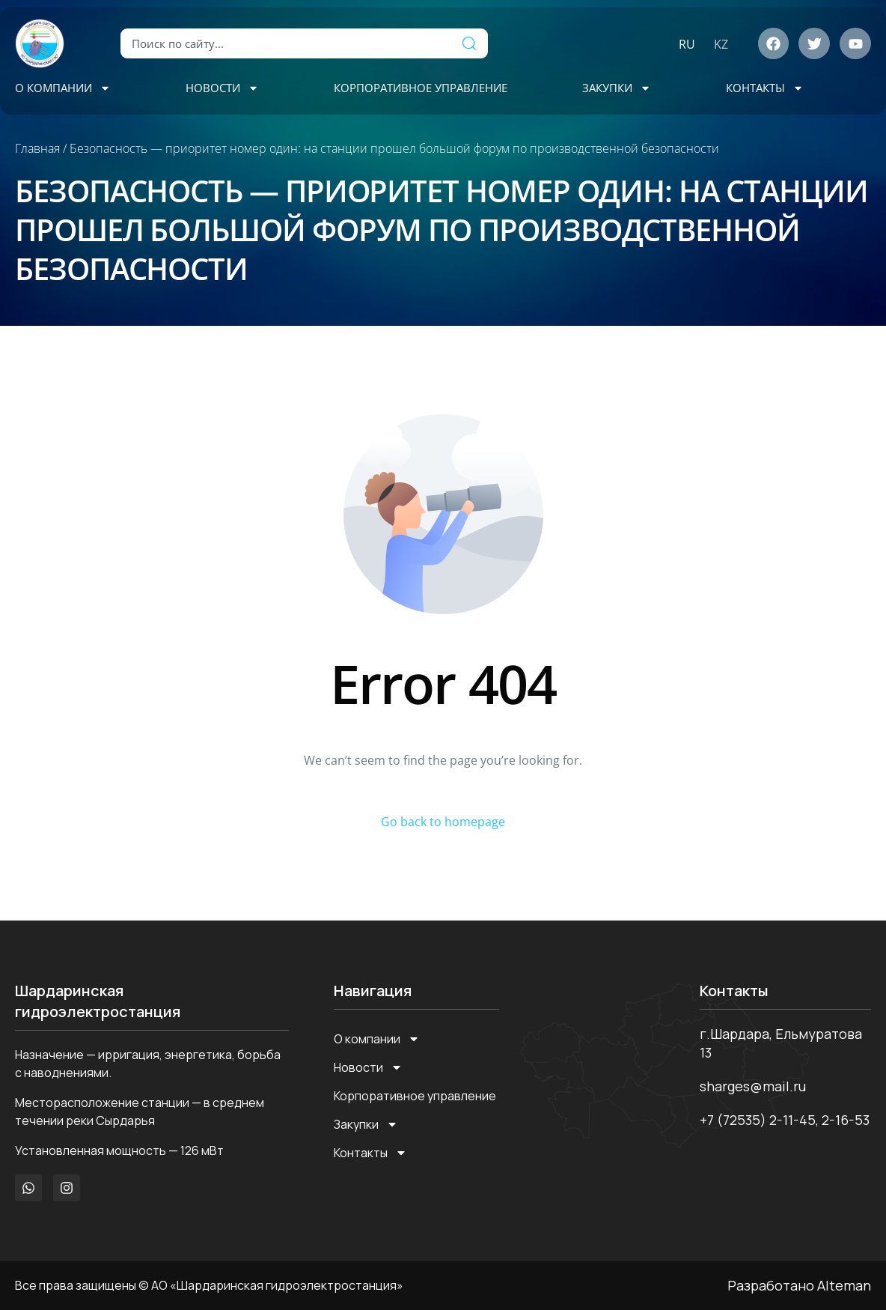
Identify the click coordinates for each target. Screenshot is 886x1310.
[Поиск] (469, 43)
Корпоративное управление (420, 87)
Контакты (765, 88)
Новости (222, 88)
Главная (37, 148)
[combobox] (285, 43)
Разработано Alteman (799, 1285)
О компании (63, 88)
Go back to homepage (443, 821)
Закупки (616, 88)
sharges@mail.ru (753, 1086)
